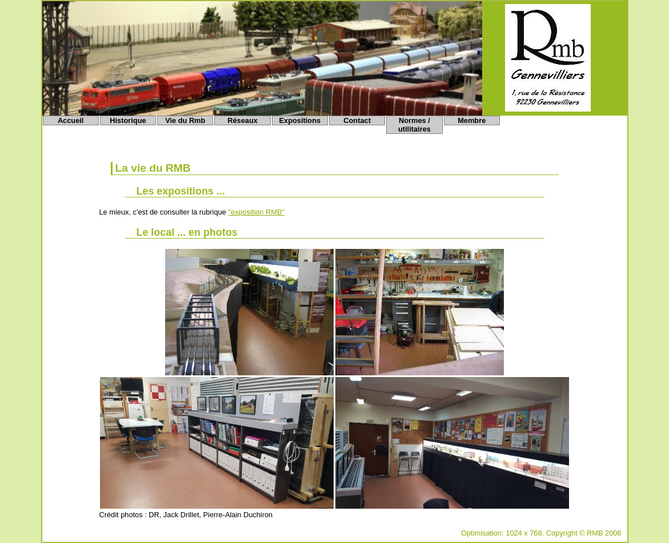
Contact (357, 120)
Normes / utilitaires (414, 124)
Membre (472, 120)
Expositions (300, 120)
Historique (128, 120)
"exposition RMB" (256, 212)
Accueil (71, 120)
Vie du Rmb (185, 120)
